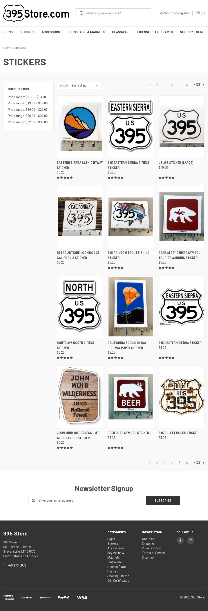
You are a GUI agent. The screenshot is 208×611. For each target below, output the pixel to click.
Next (199, 85)
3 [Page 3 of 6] (164, 85)
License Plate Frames (155, 32)
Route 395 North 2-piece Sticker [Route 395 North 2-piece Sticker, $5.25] (76, 345)
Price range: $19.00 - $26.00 (28, 110)
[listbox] (86, 85)
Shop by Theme (118, 576)
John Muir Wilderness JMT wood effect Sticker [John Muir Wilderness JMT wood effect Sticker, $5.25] (78, 435)
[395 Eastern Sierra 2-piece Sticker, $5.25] (131, 126)
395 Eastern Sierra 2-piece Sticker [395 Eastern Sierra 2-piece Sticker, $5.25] (129, 165)
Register (183, 13)
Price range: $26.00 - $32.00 (28, 116)
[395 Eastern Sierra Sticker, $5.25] (181, 306)
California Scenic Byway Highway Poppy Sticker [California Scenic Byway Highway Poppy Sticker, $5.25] (127, 345)
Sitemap (148, 557)
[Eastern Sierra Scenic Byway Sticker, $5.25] (80, 126)
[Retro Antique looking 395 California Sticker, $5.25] (80, 216)
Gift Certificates (118, 580)
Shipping (148, 543)
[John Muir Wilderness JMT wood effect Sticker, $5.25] (80, 396)
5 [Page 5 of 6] (179, 85)
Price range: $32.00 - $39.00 (28, 122)
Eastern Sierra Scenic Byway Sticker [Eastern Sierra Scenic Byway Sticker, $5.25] (80, 165)
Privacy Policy (151, 548)
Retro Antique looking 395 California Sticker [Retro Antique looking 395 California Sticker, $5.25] (78, 255)
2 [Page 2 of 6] (157, 85)
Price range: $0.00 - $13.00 (27, 97)
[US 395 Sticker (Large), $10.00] (181, 126)
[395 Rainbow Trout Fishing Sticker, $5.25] (131, 216)
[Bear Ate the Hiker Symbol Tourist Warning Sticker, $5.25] (181, 216)
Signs (8, 32)
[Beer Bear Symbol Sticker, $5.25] (131, 396)
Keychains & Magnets (87, 32)
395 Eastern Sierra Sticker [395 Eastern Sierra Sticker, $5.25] (180, 343)
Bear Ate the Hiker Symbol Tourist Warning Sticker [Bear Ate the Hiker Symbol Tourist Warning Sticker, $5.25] (179, 255)
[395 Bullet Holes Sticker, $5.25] (181, 396)
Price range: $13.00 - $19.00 (28, 103)
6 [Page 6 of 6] (187, 85)
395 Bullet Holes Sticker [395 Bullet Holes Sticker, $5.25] (179, 433)
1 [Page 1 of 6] (149, 85)
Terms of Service (154, 552)
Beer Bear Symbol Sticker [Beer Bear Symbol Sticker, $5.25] (128, 433)
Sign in (168, 13)
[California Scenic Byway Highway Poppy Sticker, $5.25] (131, 306)
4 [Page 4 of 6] (172, 85)
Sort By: (64, 85)
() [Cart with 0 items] (201, 13)
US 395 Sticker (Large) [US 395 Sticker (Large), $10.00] (176, 163)
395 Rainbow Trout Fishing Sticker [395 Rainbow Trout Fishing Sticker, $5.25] (128, 255)
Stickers (27, 32)
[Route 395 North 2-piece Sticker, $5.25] (80, 306)
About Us (148, 539)
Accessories (52, 32)
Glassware (121, 32)
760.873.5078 (16, 565)
